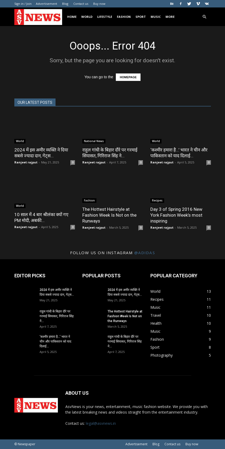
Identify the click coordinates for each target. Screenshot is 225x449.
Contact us (80, 4)
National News (94, 141)
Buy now (99, 4)
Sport (140, 17)
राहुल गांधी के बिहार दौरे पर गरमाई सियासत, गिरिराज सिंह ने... (57, 316)
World (86, 17)
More (170, 17)
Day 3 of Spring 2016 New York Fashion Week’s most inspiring (176, 215)
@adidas (144, 252)
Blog (65, 4)
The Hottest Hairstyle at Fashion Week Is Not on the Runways (109, 215)
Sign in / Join (23, 4)
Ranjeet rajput (25, 162)
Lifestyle (104, 17)
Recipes (157, 200)
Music (156, 17)
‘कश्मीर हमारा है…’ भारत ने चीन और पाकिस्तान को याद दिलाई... (55, 341)
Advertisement (46, 4)
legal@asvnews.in (101, 423)
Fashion (124, 17)
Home (72, 17)
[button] (204, 16)
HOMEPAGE (128, 77)
